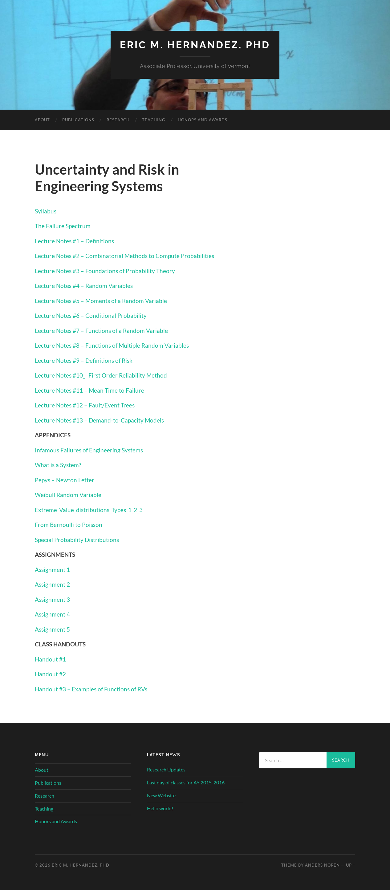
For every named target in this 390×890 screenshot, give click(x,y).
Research (118, 119)
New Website (161, 795)
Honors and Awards (202, 119)
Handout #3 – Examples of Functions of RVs (91, 689)
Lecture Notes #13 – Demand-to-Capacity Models (99, 420)
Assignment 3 (52, 599)
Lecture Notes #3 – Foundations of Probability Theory (105, 270)
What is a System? (58, 464)
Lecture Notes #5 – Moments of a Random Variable (101, 300)
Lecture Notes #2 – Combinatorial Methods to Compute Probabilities (124, 255)
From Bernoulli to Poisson (68, 524)
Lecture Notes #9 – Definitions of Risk (83, 360)
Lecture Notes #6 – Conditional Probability (91, 315)
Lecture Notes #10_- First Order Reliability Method (101, 375)
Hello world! (160, 808)
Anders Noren (322, 865)
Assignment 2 (52, 584)
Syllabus (45, 211)
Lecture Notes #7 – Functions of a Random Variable (101, 330)
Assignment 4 (52, 614)
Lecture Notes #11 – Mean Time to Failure (89, 390)
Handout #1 (50, 659)
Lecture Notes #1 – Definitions (74, 241)
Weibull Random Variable (68, 494)
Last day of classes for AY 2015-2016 (186, 782)
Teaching (153, 119)
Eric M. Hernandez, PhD (195, 45)
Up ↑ (350, 865)
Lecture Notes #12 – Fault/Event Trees (85, 405)
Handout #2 (50, 674)
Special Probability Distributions (77, 539)
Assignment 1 (52, 569)
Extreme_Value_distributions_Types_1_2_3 (89, 509)
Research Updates (166, 769)
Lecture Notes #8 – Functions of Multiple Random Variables (112, 345)
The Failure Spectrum (63, 225)
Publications (78, 119)
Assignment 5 (52, 629)
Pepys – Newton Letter (64, 479)
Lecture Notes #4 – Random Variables (84, 285)
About (42, 119)
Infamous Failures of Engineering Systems (89, 450)
